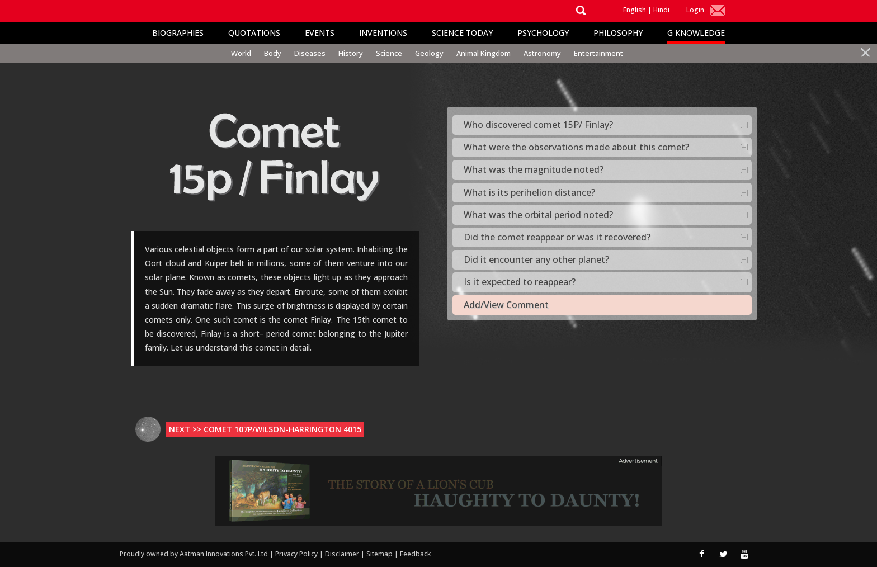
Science (389, 53)
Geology (429, 53)
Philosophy (618, 32)
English (634, 10)
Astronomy (542, 53)
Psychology (543, 32)
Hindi (661, 10)
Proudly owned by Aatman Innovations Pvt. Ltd (194, 554)
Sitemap (380, 554)
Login (695, 10)
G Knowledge (696, 32)
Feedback (415, 554)
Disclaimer (342, 554)
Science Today (462, 32)
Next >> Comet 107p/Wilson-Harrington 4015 (265, 429)
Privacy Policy (297, 554)
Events (319, 32)
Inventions (383, 32)
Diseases (310, 53)
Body (272, 53)
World (241, 53)
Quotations (254, 32)
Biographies (178, 32)
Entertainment (598, 53)
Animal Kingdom (483, 53)
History (350, 53)
